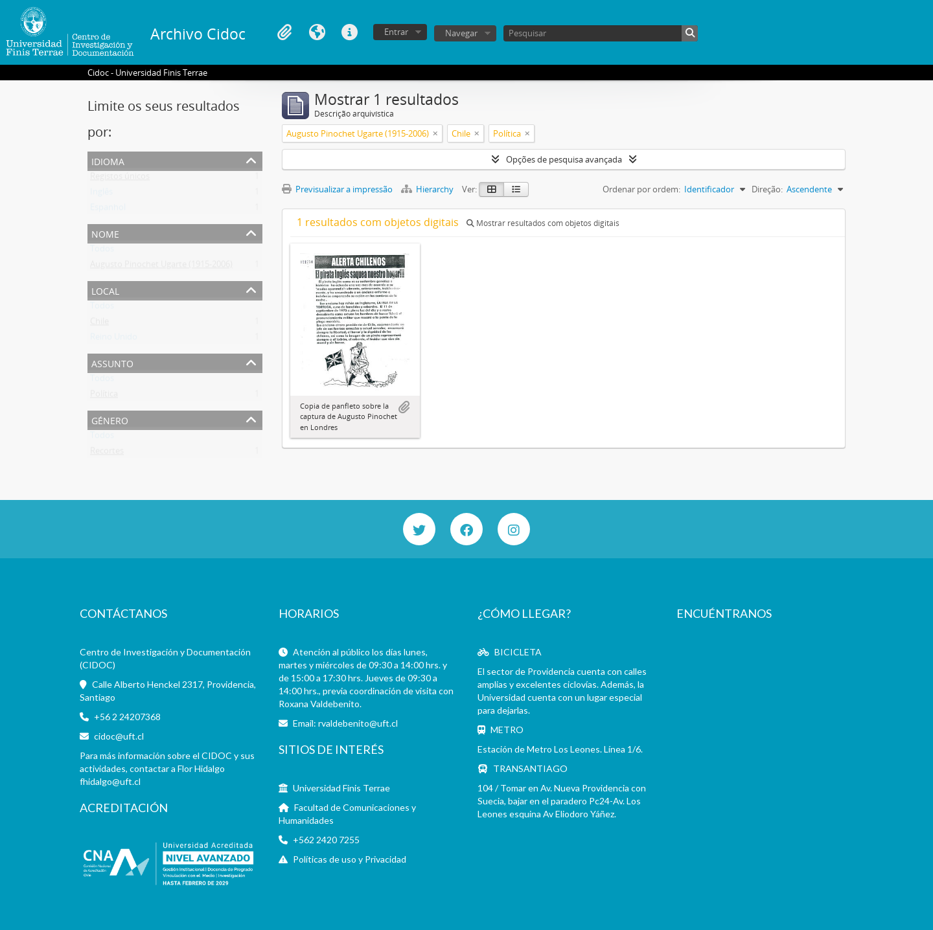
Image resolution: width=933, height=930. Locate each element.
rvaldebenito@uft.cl (358, 723)
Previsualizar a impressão (337, 189)
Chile (99, 324)
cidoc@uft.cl (119, 736)
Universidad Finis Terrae (341, 787)
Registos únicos (120, 179)
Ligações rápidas (349, 32)
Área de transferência (284, 32)
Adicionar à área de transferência (403, 407)
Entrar (396, 32)
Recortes (107, 453)
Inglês (101, 194)
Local (105, 290)
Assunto (112, 362)
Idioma (317, 32)
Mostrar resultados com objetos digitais (542, 223)
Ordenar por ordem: (641, 189)
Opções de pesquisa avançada (564, 159)
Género (109, 419)
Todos (102, 251)
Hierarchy (428, 189)
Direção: (767, 189)
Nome (105, 233)
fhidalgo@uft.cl (110, 781)
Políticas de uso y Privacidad (349, 859)
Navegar (461, 33)
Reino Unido (113, 339)
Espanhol (108, 210)
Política (104, 396)
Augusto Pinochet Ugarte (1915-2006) (161, 267)
